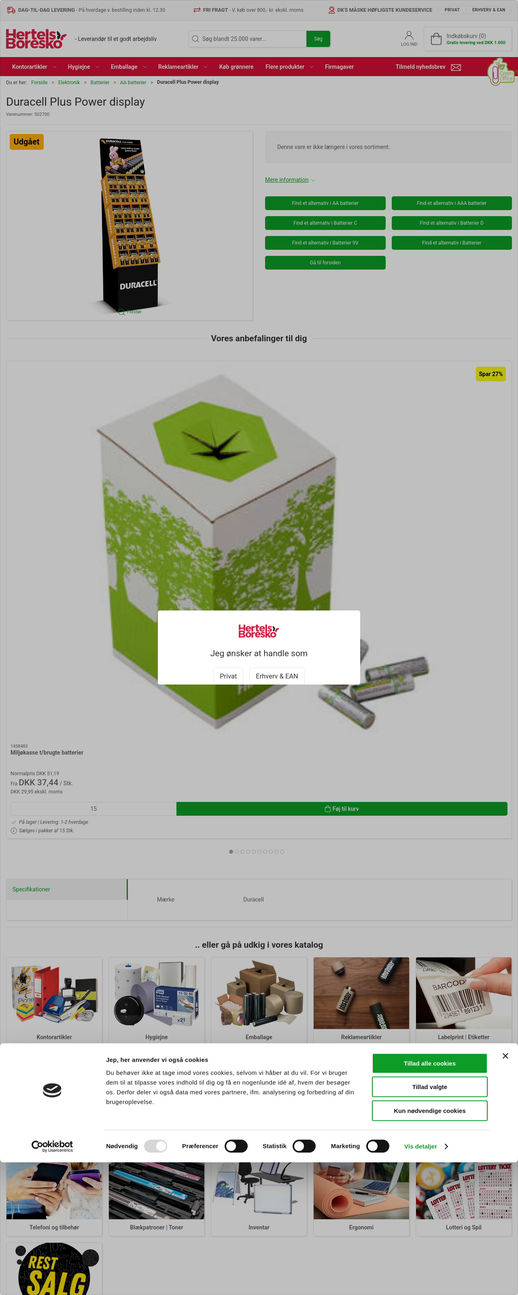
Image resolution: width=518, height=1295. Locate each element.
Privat (228, 669)
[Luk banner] (505, 1188)
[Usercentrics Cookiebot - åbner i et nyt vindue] (52, 1279)
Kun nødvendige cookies (430, 1243)
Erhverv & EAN (277, 669)
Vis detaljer (420, 1279)
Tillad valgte (429, 1219)
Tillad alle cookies (430, 1196)
